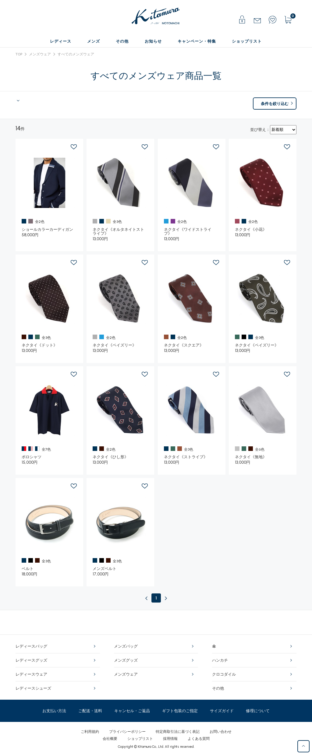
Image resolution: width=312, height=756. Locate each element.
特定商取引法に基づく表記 (178, 732)
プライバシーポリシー (127, 732)
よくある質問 (199, 739)
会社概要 (110, 739)
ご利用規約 (90, 732)
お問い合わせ (221, 732)
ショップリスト (140, 739)
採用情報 (170, 739)
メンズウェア (40, 54)
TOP (19, 54)
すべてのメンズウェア (76, 54)
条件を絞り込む (275, 103)
